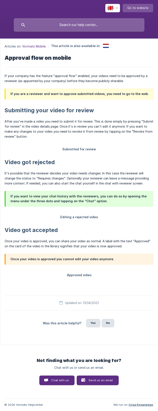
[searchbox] (79, 25)
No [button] (108, 323)
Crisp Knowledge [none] (140, 404)
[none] (112, 8)
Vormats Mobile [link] (33, 46)
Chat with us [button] (60, 380)
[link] (106, 46)
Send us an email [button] (101, 380)
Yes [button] (93, 323)
